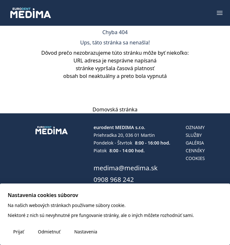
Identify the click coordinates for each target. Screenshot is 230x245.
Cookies (195, 158)
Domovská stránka (115, 109)
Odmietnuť (49, 232)
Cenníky (195, 150)
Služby (194, 135)
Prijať (18, 232)
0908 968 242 (114, 179)
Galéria (195, 143)
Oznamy (195, 127)
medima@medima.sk (125, 168)
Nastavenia (85, 232)
